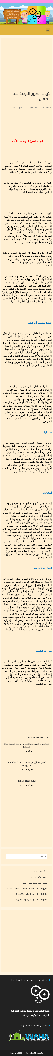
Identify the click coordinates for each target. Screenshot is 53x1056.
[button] (48, 30)
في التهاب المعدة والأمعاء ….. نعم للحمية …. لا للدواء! (26, 745)
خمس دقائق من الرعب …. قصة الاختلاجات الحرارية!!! (26, 764)
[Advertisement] (26, 64)
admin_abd (45, 107)
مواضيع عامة (16, 107)
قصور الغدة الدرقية (27, 780)
